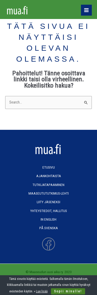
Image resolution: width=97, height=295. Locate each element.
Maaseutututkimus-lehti (48, 193)
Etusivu (48, 167)
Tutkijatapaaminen (48, 185)
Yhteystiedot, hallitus (48, 211)
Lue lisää (42, 291)
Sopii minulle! (68, 291)
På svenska (48, 228)
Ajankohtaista (48, 176)
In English (48, 219)
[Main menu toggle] (86, 10)
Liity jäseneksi (48, 202)
